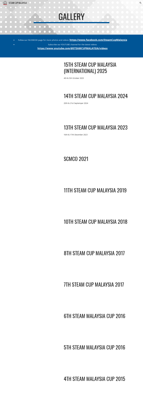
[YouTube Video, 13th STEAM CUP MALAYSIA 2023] (36, 136)
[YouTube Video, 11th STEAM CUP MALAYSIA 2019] (36, 199)
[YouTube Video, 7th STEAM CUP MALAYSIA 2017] (36, 293)
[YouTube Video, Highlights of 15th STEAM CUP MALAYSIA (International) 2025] (36, 73)
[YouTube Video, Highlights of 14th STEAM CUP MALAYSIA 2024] (36, 104)
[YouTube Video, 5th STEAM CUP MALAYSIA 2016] (36, 356)
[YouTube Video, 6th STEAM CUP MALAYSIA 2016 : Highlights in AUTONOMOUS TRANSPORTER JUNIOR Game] (36, 324)
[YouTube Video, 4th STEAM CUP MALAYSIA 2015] (36, 387)
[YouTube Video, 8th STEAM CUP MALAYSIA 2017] (36, 261)
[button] (140, 2)
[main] (71, 17)
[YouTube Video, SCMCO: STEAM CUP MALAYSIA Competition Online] (36, 167)
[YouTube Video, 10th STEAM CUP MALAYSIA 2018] (36, 230)
